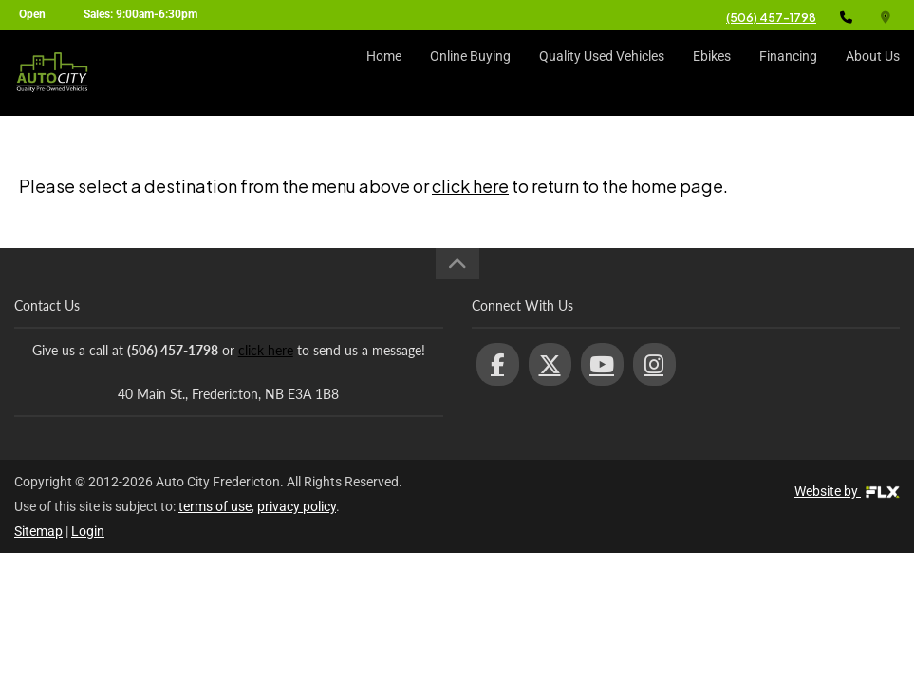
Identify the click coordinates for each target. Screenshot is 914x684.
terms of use (215, 506)
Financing (788, 73)
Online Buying (470, 73)
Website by (847, 491)
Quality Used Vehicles (601, 73)
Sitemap (38, 531)
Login (87, 531)
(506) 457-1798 (771, 17)
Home (383, 73)
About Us (873, 73)
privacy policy (296, 506)
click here (470, 186)
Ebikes (712, 73)
